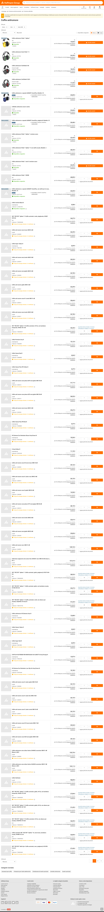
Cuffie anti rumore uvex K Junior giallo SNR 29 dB (25, 682)
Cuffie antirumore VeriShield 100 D (21, 79)
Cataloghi (42, 7)
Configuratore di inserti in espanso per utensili (37, 889)
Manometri (55, 892)
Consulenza (26, 7)
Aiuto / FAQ (81, 886)
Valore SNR (21, 27)
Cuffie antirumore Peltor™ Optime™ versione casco (25, 134)
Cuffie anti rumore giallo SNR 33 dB (21, 284)
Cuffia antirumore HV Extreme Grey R (21, 613)
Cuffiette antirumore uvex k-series (21, 106)
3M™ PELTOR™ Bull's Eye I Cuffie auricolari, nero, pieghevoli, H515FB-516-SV (30, 847)
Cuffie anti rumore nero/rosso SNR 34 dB (22, 408)
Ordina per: (3, 30)
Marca (5, 27)
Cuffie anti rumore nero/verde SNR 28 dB (22, 517)
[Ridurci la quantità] (79, 96)
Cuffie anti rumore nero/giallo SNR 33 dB (22, 271)
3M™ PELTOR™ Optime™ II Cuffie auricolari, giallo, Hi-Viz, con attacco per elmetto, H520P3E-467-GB (30, 806)
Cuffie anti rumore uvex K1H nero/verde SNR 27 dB (25, 723)
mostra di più (34, 96)
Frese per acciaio (57, 883)
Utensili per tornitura (57, 888)
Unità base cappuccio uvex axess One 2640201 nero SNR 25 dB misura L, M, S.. (31, 559)
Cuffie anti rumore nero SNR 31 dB (21, 545)
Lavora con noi (4, 883)
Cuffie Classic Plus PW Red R (19, 421)
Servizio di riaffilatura (31, 891)
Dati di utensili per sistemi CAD (34, 888)
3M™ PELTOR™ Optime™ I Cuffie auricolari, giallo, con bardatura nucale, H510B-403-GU (30, 587)
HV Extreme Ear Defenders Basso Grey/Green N (24, 435)
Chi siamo (3, 886)
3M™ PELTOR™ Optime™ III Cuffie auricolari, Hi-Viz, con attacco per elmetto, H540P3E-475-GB (29, 819)
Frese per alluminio (57, 885)
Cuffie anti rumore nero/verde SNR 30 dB (22, 257)
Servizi (21, 7)
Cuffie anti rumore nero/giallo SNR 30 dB (22, 531)
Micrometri (55, 889)
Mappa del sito (4, 895)
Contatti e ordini (82, 883)
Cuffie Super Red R (17, 641)
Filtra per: (3, 24)
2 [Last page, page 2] (97, 861)
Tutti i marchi (4, 894)
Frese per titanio (56, 886)
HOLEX (2, 892)
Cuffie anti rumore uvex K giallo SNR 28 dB (23, 490)
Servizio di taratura (31, 892)
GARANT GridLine (5, 891)
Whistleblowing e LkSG (84, 892)
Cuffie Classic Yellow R (18, 627)
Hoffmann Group (34, 7)
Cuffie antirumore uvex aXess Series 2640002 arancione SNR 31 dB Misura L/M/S (29, 751)
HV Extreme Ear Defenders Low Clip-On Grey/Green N (26, 668)
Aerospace (53, 7)
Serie (12, 27)
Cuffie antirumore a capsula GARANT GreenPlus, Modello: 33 (28, 93)
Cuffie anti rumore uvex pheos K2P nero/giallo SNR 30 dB (27, 380)
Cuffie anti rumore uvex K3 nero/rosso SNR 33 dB (25, 463)
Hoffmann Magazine (83, 891)
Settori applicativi (14, 7)
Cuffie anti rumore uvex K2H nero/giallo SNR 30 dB (25, 737)
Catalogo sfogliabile (31, 883)
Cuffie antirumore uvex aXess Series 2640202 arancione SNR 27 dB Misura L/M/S (29, 765)
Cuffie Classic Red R (17, 353)
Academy (48, 7)
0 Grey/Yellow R (16, 449)
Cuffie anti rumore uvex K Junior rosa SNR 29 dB (24, 476)
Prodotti (7, 7)
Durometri (55, 894)
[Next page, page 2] (101, 861)
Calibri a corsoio (56, 891)
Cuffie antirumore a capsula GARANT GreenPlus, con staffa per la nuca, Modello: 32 (30, 189)
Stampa (3, 888)
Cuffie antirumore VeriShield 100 (20, 65)
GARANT (3, 889)
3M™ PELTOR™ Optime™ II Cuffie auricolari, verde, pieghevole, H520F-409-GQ (30, 217)
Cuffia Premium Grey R (18, 339)
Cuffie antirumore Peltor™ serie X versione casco (24, 161)
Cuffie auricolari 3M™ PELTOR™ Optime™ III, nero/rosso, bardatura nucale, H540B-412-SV (29, 833)
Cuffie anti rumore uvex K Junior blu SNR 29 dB (24, 695)
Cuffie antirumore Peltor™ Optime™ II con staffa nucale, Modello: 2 (29, 148)
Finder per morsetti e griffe (33, 886)
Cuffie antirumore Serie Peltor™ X (20, 52)
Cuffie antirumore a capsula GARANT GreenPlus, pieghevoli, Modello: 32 (31, 120)
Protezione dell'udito (28, 11)
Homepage (3, 11)
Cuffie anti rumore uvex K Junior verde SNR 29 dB (25, 709)
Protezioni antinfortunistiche (15, 11)
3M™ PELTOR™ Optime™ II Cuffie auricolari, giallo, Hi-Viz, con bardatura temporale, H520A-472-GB (30, 792)
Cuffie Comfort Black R (18, 202)
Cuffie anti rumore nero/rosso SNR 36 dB (22, 230)
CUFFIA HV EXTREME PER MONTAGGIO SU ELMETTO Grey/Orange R (30, 654)
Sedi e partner (4, 885)
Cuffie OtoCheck (16, 778)
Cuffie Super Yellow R (17, 243)
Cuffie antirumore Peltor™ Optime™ (21, 38)
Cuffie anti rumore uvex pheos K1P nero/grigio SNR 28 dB (27, 504)
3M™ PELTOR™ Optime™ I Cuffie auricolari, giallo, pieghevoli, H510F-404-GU (31, 573)
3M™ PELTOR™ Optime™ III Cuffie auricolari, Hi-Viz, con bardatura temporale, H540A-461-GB (29, 326)
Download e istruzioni (84, 888)
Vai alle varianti (90, 42)
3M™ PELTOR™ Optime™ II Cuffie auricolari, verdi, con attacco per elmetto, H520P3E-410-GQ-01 (29, 600)
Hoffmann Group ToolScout (33, 885)
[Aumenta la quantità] (89, 96)
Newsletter (81, 889)
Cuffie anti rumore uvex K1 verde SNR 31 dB (23, 298)
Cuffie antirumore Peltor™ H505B (20, 175)
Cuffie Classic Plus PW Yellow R (20, 367)
